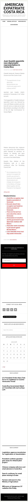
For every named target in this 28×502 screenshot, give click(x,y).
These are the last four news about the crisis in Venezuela (14, 214)
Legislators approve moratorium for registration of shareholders (14, 453)
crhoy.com (7, 192)
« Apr (3, 367)
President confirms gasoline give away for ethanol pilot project (12, 460)
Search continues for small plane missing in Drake (12, 474)
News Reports (13, 239)
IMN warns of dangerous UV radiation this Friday (12, 487)
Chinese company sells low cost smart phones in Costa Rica (13, 468)
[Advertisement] (14, 41)
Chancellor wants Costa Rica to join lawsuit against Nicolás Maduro (15, 227)
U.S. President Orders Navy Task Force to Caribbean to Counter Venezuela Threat (13, 379)
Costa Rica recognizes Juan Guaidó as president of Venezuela (15, 200)
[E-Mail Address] (14, 260)
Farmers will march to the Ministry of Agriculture (11, 481)
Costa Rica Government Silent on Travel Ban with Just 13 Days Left (13, 388)
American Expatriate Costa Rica (14, 8)
